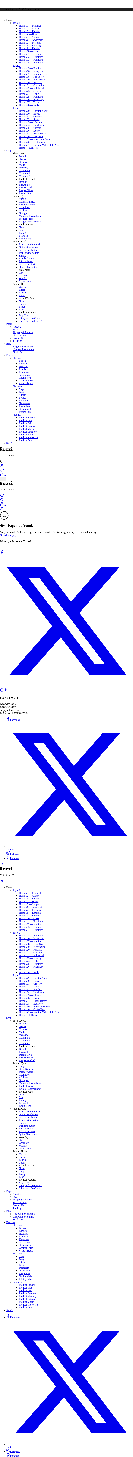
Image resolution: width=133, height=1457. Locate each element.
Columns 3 (24, 170)
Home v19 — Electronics (32, 79)
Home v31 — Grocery (30, 116)
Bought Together (30, 221)
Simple (22, 199)
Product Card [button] (19, 241)
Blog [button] (8, 343)
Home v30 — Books (29, 113)
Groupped (24, 213)
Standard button (27, 258)
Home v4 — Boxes (28, 34)
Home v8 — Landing (30, 45)
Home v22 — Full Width (31, 88)
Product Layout (27, 179)
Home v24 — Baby (29, 93)
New (21, 227)
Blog (21, 392)
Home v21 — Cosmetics (31, 85)
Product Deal (25, 440)
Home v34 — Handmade (31, 125)
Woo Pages (24, 270)
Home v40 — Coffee (32, 142)
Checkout (24, 275)
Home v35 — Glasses (30, 128)
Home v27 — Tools (29, 102)
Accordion (24, 375)
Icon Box (23, 369)
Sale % (9, 443)
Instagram (24, 400)
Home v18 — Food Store (32, 76)
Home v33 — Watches (30, 122)
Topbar (22, 159)
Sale (21, 230)
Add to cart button (28, 250)
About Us (17, 326)
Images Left (25, 184)
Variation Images (30, 216)
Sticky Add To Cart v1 (30, 318)
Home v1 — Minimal (30, 25)
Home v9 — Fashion (29, 48)
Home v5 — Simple (29, 37)
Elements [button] (17, 358)
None (22, 301)
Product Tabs (25, 420)
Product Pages (26, 224)
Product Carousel (28, 426)
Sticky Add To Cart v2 (30, 321)
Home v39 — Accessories (34, 139)
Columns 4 (24, 173)
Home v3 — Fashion (29, 31)
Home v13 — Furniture (31, 59)
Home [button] (9, 20)
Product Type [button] (19, 196)
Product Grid (25, 423)
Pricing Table (25, 412)
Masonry (23, 167)
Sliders (22, 394)
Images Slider (26, 190)
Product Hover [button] (20, 284)
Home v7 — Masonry (30, 42)
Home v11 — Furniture (31, 54)
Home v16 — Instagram (31, 71)
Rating (22, 233)
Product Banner (27, 417)
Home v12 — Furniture (31, 57)
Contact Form (26, 380)
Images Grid (25, 187)
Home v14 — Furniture (31, 62)
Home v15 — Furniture (31, 68)
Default (23, 156)
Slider (22, 289)
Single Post (18, 352)
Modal (22, 164)
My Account (25, 281)
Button (22, 360)
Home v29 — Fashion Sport (33, 110)
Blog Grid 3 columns (23, 349)
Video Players (26, 383)
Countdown (25, 377)
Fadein (22, 292)
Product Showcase (28, 437)
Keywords (24, 372)
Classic (22, 287)
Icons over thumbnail (30, 244)
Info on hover (26, 261)
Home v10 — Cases (29, 51)
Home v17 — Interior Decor (33, 74)
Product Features (27, 312)
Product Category (28, 431)
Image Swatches (27, 204)
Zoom (22, 295)
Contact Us (18, 338)
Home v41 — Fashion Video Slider (39, 145)
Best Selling (25, 238)
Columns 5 (24, 176)
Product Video (26, 218)
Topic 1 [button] (16, 22)
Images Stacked (27, 193)
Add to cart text (27, 264)
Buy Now (24, 315)
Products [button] (17, 414)
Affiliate (23, 210)
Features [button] (10, 355)
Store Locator (20, 335)
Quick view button (28, 247)
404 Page (17, 341)
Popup (22, 306)
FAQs (16, 329)
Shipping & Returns (23, 332)
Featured (23, 235)
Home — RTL (28, 147)
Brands (22, 397)
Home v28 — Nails (29, 105)
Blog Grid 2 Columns (24, 346)
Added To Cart (26, 298)
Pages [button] (9, 323)
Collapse (23, 162)
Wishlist (23, 278)
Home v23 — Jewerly (30, 91)
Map (21, 389)
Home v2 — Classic (29, 28)
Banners (23, 363)
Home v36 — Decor (29, 130)
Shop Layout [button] (19, 153)
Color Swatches (27, 201)
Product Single (26, 434)
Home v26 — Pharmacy (31, 99)
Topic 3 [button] (16, 108)
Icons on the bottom (29, 252)
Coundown (24, 207)
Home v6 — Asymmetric (31, 39)
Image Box (24, 406)
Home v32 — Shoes (29, 119)
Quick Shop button (28, 267)
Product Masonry (28, 429)
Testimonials (25, 409)
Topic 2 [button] (16, 65)
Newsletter (24, 403)
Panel (22, 309)
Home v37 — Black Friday (33, 133)
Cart (21, 272)
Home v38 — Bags (31, 136)
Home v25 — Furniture (31, 96)
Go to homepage (8, 535)
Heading (23, 366)
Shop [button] (9, 150)
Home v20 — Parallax (30, 82)
